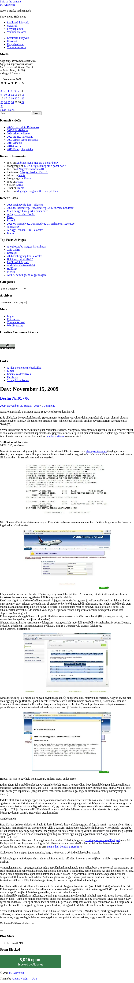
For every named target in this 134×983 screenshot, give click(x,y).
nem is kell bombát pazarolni (63, 846)
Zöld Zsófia (13, 249)
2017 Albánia (14, 142)
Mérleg (11, 271)
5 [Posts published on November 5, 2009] (11, 90)
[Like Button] (1, 930)
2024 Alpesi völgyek (18, 133)
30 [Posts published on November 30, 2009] (2, 106)
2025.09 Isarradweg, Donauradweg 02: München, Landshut (40, 207)
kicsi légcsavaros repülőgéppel (102, 840)
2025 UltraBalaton (17, 130)
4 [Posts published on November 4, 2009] (8, 90)
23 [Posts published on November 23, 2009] (2, 102)
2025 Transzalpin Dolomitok (23, 127)
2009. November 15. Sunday (16, 405)
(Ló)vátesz (13, 226)
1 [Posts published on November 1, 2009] (22, 86)
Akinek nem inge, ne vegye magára (27, 274)
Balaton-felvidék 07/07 (20, 259)
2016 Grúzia (14, 146)
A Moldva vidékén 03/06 (21, 265)
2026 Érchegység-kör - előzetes (24, 256)
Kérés (21, 175)
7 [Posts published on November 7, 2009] (18, 90)
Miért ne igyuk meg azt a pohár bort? (37, 162)
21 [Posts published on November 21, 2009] (19, 98)
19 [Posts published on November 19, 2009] (12, 98)
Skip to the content (10, 1)
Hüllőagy (12, 268)
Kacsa (27, 178)
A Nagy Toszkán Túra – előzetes (25, 229)
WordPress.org (15, 325)
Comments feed (16, 322)
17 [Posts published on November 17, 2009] (5, 98)
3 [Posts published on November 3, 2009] (4, 90)
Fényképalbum (15, 28)
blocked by (30, 961)
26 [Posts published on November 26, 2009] (12, 102)
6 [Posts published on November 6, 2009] (15, 90)
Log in (10, 316)
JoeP (36, 405)
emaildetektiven (55, 436)
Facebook (12, 377)
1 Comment (48, 405)
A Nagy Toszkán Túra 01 (30, 169)
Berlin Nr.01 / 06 (14, 398)
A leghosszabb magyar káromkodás (27, 246)
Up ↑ (34, 978)
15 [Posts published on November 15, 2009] (22, 94)
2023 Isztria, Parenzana (20, 136)
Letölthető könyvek (18, 22)
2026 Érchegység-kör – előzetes (25, 204)
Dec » (11, 109)
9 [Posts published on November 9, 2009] (1, 94)
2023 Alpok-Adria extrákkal (22, 139)
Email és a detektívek (19, 373)
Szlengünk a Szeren (18, 380)
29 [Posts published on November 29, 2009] (22, 102)
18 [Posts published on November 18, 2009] (9, 98)
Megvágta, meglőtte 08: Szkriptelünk (37, 191)
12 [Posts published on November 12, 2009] (12, 94)
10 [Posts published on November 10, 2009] (5, 94)
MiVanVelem (7, 4)
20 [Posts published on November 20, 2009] (15, 98)
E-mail (11, 370)
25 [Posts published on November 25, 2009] (9, 102)
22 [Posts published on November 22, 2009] (22, 98)
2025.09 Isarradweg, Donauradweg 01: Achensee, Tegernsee (41, 223)
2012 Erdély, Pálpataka (20, 149)
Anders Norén (20, 978)
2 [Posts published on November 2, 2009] (1, 90)
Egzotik (11, 220)
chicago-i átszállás (96, 451)
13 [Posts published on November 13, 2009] (15, 94)
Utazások (12, 25)
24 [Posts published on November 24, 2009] (5, 102)
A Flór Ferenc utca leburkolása (24, 367)
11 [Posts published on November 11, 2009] (9, 94)
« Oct (3, 109)
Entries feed (13, 319)
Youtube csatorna (16, 31)
